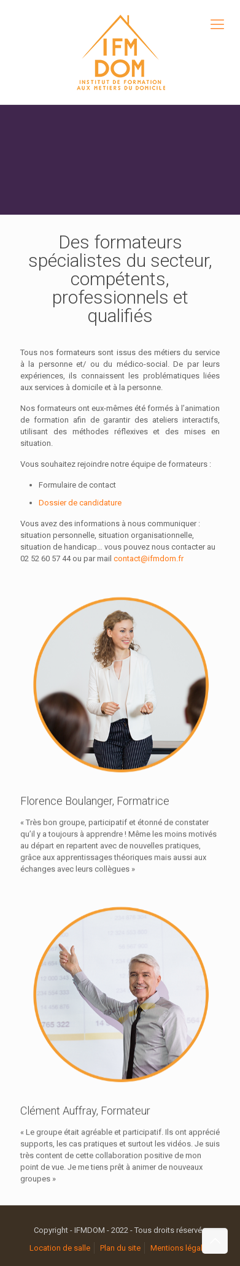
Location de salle (59, 1248)
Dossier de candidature (80, 502)
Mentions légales (180, 1248)
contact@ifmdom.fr (149, 558)
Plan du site (120, 1248)
